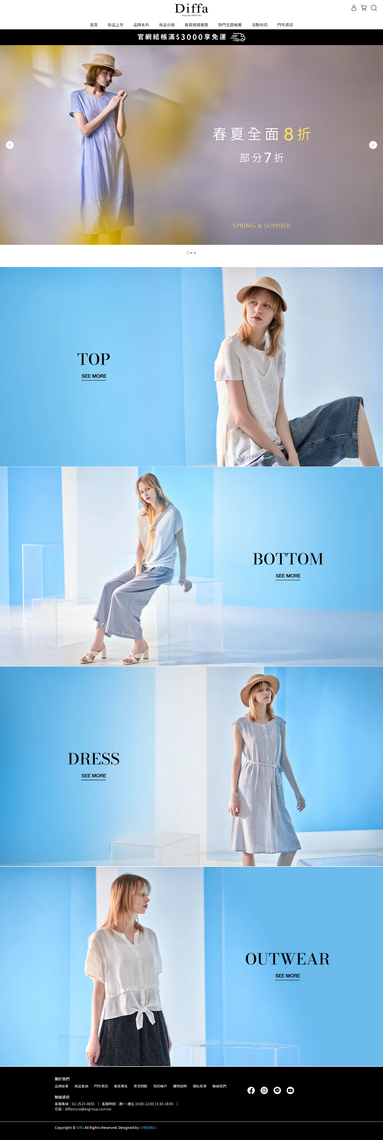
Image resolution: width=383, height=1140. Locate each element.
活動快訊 (259, 24)
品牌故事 (62, 1086)
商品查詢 (81, 1086)
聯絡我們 (219, 1086)
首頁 (94, 24)
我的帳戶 (160, 1086)
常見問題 (140, 1086)
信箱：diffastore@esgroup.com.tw (83, 1108)
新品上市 (115, 24)
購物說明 (180, 1086)
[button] (10, 145)
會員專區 (121, 1086)
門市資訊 (285, 24)
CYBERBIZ (148, 1127)
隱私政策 (200, 1086)
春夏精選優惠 (196, 24)
